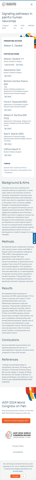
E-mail (20, 64)
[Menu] (31, 4)
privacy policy (18, 471)
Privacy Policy (18, 446)
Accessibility (18, 452)
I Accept (15, 476)
